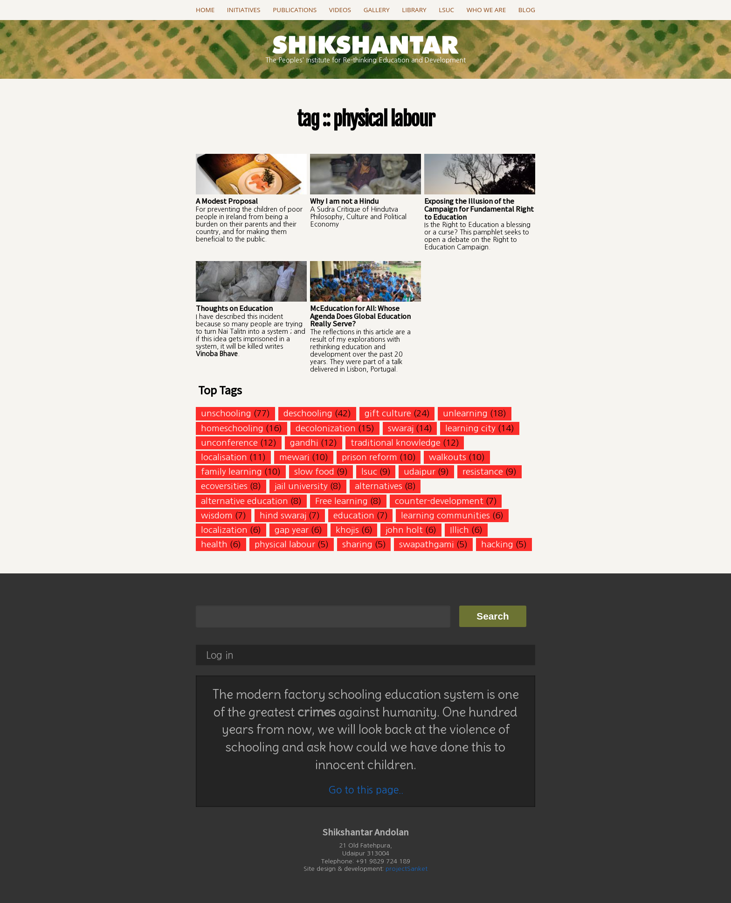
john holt (404, 529)
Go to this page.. (365, 790)
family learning (231, 471)
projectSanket (407, 869)
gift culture (388, 413)
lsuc (369, 471)
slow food (314, 471)
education (353, 515)
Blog (526, 10)
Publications (295, 10)
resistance (482, 471)
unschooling (226, 413)
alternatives (378, 486)
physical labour (285, 544)
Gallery (377, 10)
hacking (497, 544)
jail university (301, 486)
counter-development (439, 500)
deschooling (307, 413)
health (214, 544)
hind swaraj (283, 515)
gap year (292, 529)
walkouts (447, 457)
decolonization (326, 428)
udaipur (419, 471)
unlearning (465, 413)
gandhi (304, 442)
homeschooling (232, 428)
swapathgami (426, 544)
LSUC (446, 10)
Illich (459, 529)
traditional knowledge (396, 442)
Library (414, 10)
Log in (220, 655)
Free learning (341, 500)
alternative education (244, 500)
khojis (347, 529)
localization (224, 529)
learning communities (445, 515)
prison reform (369, 457)
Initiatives (244, 10)
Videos (340, 10)
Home (205, 10)
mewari (294, 457)
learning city (470, 428)
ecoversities (224, 486)
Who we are (486, 10)
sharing (357, 544)
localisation (224, 457)
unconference (229, 442)
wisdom (217, 515)
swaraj (401, 428)
